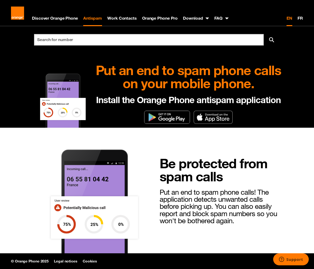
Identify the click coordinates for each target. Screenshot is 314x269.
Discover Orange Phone (55, 18)
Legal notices (65, 261)
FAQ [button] (218, 18)
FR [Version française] (300, 18)
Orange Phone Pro (160, 18)
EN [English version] (289, 18)
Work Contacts (122, 18)
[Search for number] (149, 40)
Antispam (92, 18)
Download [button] (193, 18)
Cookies (90, 261)
